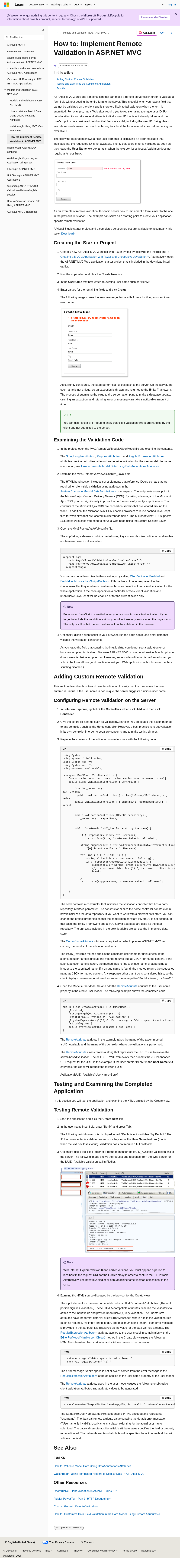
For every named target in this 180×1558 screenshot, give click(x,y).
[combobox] (24, 37)
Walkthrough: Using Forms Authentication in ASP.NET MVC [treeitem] (24, 60)
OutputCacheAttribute (79, 941)
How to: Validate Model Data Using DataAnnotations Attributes (120, 466)
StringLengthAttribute (79, 456)
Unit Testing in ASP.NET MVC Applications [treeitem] (23, 177)
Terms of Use (129, 1550)
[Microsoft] (6, 4)
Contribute (63, 1550)
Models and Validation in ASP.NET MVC (85, 32)
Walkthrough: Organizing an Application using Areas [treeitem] (22, 160)
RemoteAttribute (127, 986)
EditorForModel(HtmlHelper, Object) (82, 1337)
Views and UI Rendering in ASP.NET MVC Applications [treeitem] (24, 81)
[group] (117, 825)
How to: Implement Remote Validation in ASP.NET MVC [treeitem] (25, 139)
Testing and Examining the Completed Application (84, 83)
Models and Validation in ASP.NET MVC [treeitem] (26, 102)
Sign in (172, 4)
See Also (61, 88)
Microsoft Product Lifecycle (101, 15)
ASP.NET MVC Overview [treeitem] (20, 51)
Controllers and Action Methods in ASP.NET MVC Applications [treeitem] (25, 70)
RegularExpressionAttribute (145, 456)
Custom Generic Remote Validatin (75, 1506)
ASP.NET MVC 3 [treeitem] (16, 45)
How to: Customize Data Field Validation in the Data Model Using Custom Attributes (106, 1514)
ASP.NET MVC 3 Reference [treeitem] (22, 211)
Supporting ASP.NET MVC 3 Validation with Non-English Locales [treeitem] (22, 190)
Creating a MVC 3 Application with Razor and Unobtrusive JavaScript (103, 256)
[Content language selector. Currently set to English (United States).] (20, 1542)
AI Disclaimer (10, 1550)
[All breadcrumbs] (57, 33)
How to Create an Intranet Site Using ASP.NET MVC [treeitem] (23, 203)
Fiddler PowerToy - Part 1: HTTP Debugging (81, 1498)
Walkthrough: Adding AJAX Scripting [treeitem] (21, 149)
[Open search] (163, 5)
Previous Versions (31, 1550)
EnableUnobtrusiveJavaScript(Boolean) (85, 581)
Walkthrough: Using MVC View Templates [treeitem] (26, 128)
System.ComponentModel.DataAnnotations (87, 491)
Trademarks (147, 1550)
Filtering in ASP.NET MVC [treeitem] (21, 169)
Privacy (77, 1550)
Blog (48, 1550)
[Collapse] (43, 30)
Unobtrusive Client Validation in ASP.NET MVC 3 (84, 1491)
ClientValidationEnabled (145, 576)
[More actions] (171, 33)
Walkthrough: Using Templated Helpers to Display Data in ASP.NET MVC (99, 1473)
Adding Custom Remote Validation (75, 79)
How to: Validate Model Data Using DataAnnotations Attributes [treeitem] (25, 115)
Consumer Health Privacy (101, 1550)
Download (67, 233)
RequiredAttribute (108, 456)
